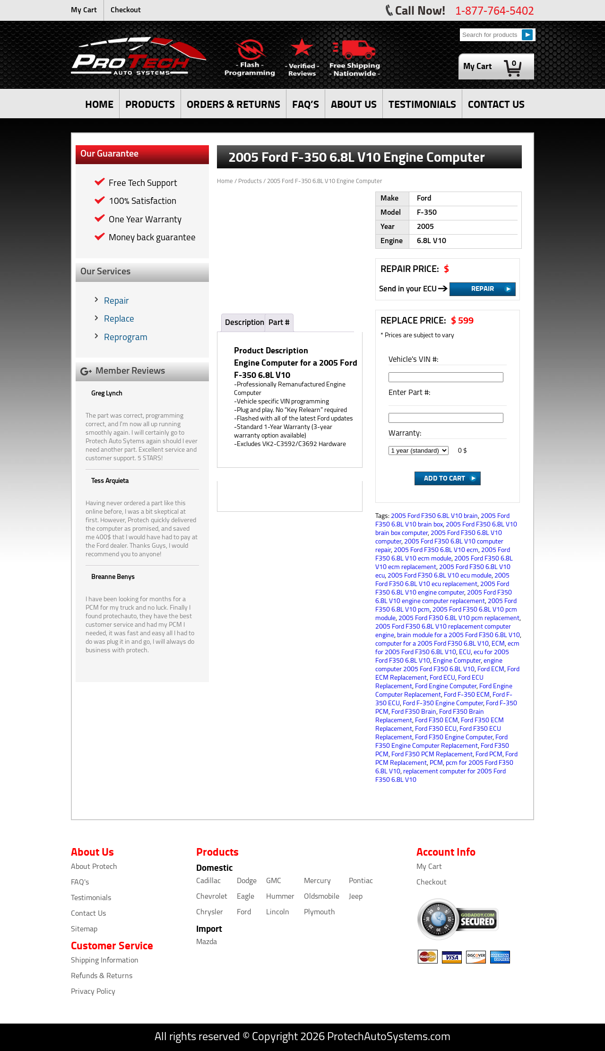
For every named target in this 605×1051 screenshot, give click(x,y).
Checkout (126, 10)
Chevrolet (211, 897)
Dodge (247, 881)
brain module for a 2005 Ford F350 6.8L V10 (458, 635)
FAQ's (80, 882)
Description (244, 323)
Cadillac (208, 881)
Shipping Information (104, 960)
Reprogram (125, 337)
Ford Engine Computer (445, 686)
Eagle (245, 897)
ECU (465, 652)
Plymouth (319, 912)
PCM (436, 763)
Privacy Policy (93, 992)
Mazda (206, 942)
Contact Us (88, 914)
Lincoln (277, 912)
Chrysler (209, 912)
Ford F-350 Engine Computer (443, 703)
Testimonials (91, 898)
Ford (244, 912)
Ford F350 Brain (413, 712)
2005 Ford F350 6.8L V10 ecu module (440, 575)
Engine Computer (457, 661)
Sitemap (84, 929)
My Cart (84, 10)
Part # (279, 323)
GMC (273, 881)
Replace (119, 319)
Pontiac (361, 881)
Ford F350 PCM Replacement (432, 754)
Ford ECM (490, 669)
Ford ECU (442, 678)
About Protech (94, 867)
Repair (116, 301)
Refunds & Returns (101, 976)
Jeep (356, 897)
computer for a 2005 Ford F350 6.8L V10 (432, 644)
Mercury (317, 881)
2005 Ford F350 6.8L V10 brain (434, 516)
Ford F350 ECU (436, 729)
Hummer (280, 897)
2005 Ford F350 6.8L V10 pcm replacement (458, 618)
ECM (498, 644)
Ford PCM (488, 754)
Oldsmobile (321, 897)
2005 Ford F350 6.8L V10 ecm (436, 550)
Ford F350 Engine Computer (454, 737)
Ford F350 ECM (436, 720)
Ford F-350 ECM (467, 695)
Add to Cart (444, 478)
